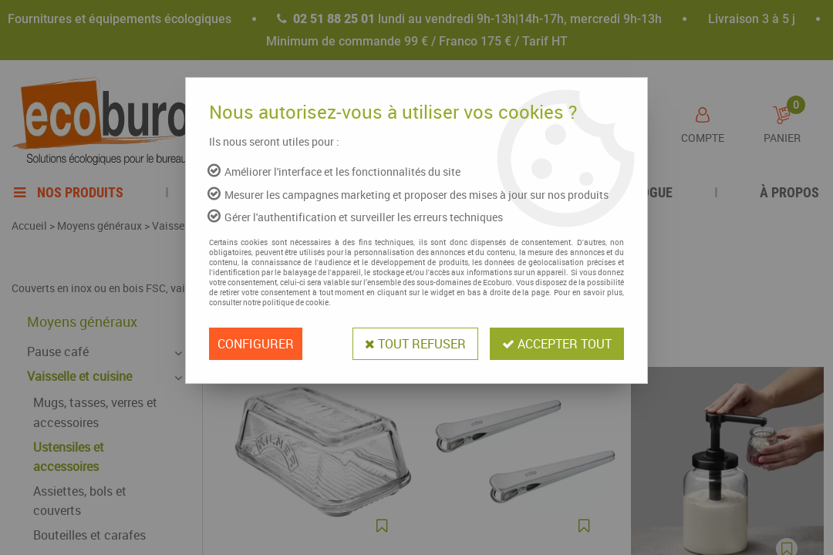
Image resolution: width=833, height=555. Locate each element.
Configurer (256, 343)
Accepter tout (557, 343)
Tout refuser (415, 343)
